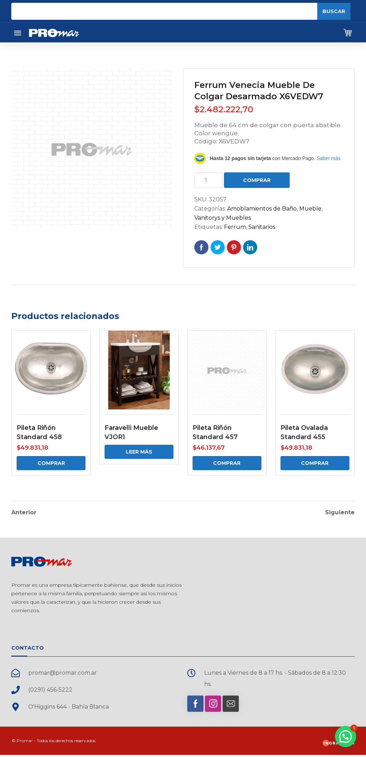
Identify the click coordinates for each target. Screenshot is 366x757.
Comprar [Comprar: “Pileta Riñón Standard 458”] (51, 463)
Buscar (334, 11)
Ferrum (235, 227)
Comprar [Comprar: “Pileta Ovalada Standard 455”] (315, 463)
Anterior (23, 512)
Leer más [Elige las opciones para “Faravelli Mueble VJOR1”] (139, 452)
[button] (345, 736)
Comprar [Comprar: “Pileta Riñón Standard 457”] (227, 463)
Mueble (310, 208)
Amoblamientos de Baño (262, 208)
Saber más (329, 158)
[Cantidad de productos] (208, 180)
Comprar (257, 180)
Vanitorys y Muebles (222, 217)
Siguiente (340, 512)
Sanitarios (261, 227)
